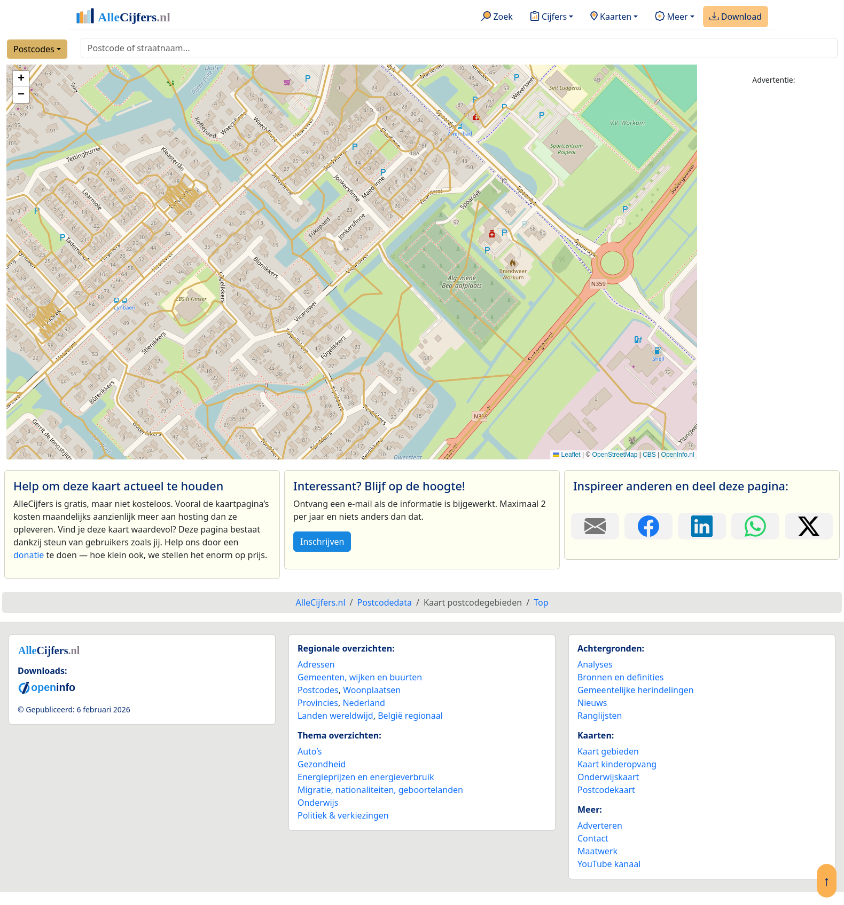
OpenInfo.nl (677, 454)
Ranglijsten (599, 715)
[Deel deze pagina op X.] (809, 526)
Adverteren (599, 825)
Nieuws (592, 703)
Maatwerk (597, 851)
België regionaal (410, 715)
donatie (28, 555)
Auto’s (310, 751)
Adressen (316, 664)
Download (735, 17)
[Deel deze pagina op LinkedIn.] (702, 526)
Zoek (497, 17)
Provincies (318, 703)
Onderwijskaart (608, 777)
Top (541, 602)
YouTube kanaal (608, 864)
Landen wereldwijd (335, 715)
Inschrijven (322, 541)
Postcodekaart (606, 790)
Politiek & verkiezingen (343, 815)
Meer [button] (671, 17)
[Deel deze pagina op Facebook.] (648, 526)
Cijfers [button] (548, 17)
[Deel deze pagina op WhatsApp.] (755, 526)
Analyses (595, 664)
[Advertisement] (774, 254)
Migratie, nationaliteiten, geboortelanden (380, 790)
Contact (592, 838)
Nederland (363, 703)
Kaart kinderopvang (617, 764)
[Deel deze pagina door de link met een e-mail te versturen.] (595, 526)
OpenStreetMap (615, 454)
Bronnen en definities (620, 677)
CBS (649, 454)
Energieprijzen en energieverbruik (366, 777)
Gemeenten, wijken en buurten (360, 677)
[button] (21, 79)
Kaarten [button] (610, 17)
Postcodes (33, 49)
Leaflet (566, 454)
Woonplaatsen (372, 690)
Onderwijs (318, 802)
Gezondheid (322, 764)
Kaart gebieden (608, 751)
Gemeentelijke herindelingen (635, 690)
